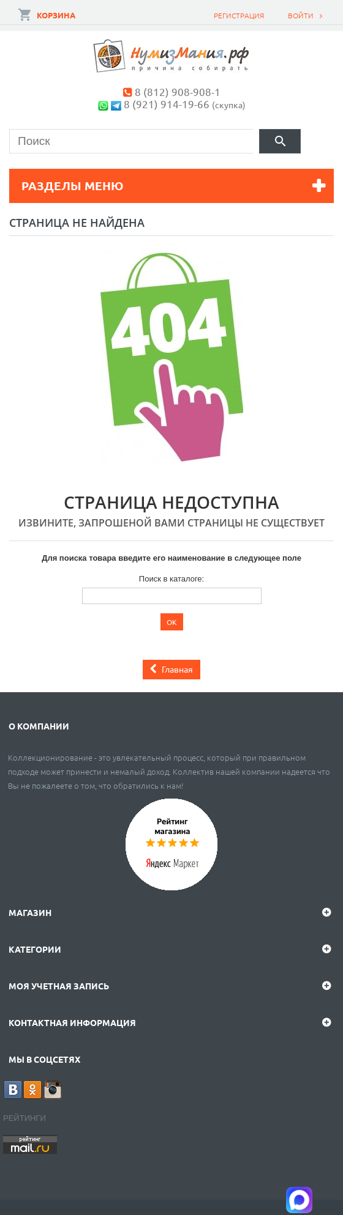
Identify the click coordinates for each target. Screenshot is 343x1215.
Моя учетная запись (59, 985)
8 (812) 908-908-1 (178, 91)
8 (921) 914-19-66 (166, 103)
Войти (301, 15)
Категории (35, 949)
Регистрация (239, 15)
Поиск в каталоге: (171, 578)
